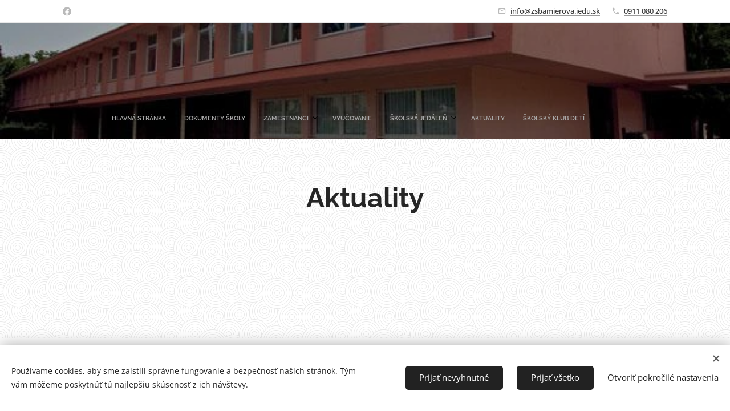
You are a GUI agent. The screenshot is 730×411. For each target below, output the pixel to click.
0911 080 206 (645, 11)
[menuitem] (221, 118)
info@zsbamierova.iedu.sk (555, 11)
